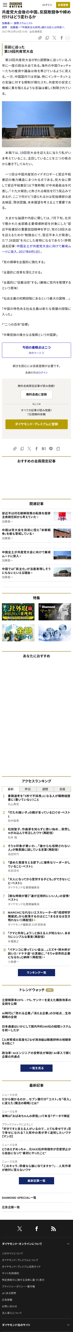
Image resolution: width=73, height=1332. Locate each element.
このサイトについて (12, 1253)
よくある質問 (9, 1293)
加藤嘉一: (17, 23)
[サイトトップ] (16, 5)
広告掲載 (7, 1299)
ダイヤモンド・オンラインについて (22, 1243)
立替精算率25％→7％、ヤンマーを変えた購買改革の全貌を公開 (36, 1002)
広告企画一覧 (11, 1207)
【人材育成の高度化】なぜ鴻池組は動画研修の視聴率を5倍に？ (36, 1041)
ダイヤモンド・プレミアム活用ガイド (21, 1266)
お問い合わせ (9, 1306)
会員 (62, 789)
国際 (4, 27)
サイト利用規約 (10, 1273)
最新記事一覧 (37, 1180)
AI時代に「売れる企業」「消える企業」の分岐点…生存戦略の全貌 (36, 1015)
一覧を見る (36, 1068)
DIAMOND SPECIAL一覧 (19, 1197)
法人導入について (12, 1313)
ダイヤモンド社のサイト (16, 1325)
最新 (11, 789)
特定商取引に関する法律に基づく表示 (23, 1280)
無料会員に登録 (36, 394)
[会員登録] (63, 5)
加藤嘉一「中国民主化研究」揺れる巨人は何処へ (37, 27)
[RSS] (54, 1229)
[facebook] (37, 1229)
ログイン (47, 5)
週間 (45, 789)
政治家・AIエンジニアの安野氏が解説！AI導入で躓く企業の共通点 (36, 1054)
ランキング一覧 (36, 972)
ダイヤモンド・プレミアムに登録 (36, 424)
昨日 (28, 789)
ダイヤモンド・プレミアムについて (20, 1260)
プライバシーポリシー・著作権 (18, 1286)
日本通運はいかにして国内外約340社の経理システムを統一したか (36, 1028)
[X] (20, 1229)
